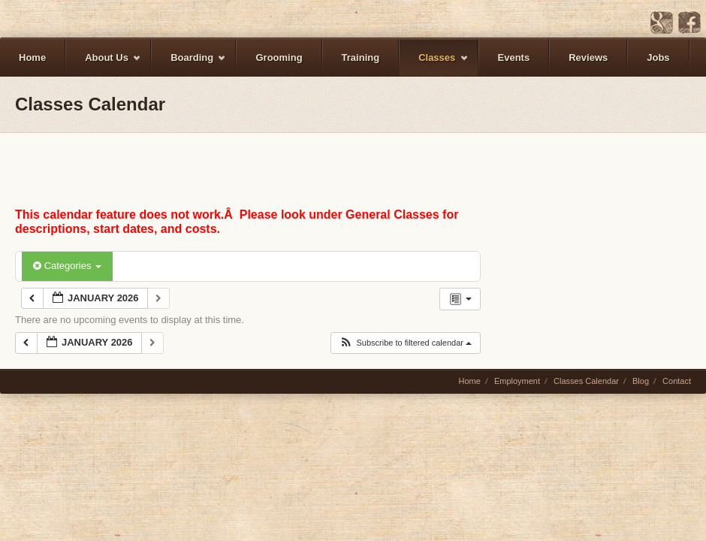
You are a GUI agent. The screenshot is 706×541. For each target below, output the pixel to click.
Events (514, 57)
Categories (67, 265)
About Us (103, 64)
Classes (434, 64)
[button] (405, 343)
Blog (640, 380)
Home (32, 57)
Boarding (189, 64)
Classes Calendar (586, 380)
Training (361, 57)
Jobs (658, 57)
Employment (517, 380)
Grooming (278, 57)
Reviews (588, 57)
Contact (676, 380)
